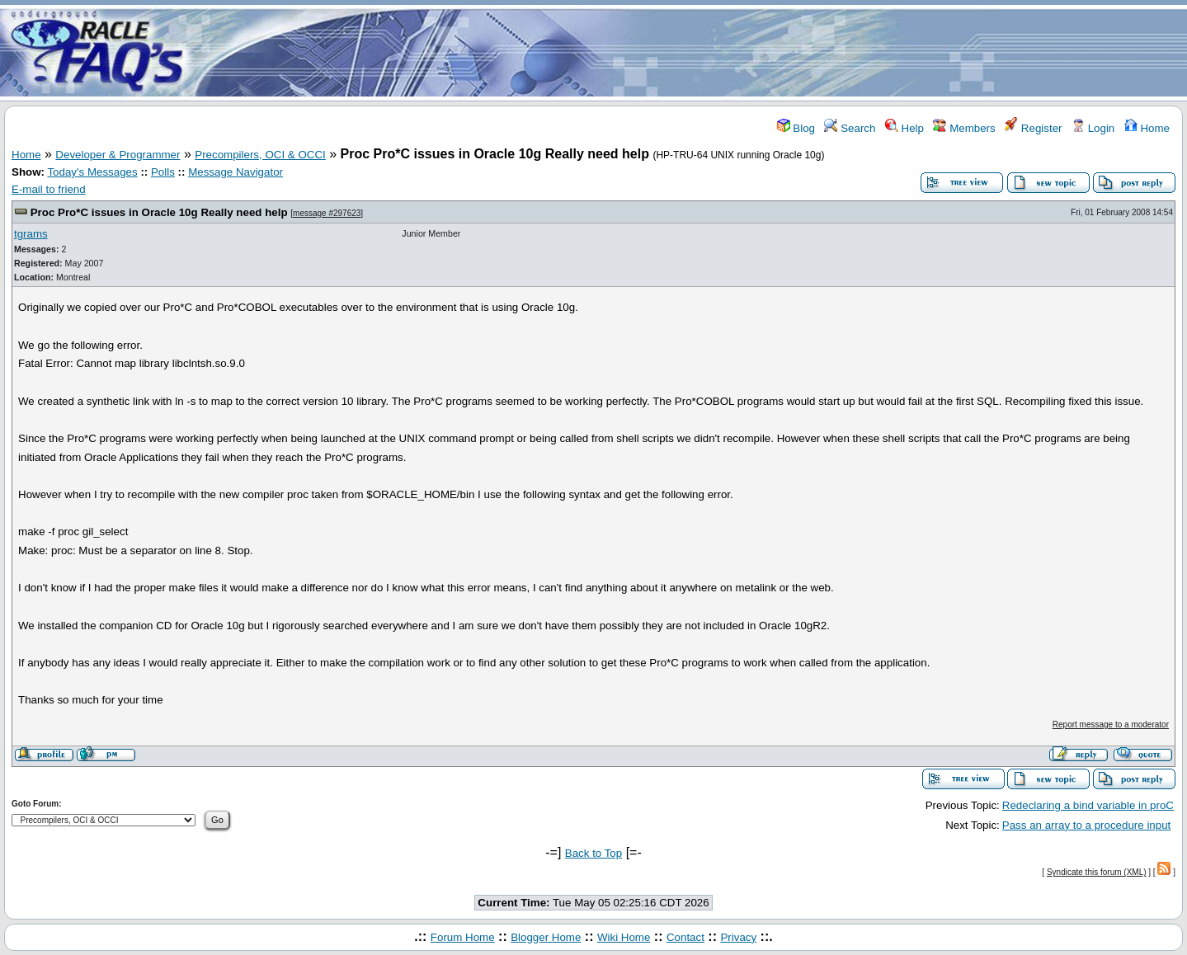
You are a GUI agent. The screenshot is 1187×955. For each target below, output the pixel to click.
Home (1147, 128)
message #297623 (326, 213)
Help (904, 128)
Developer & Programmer (117, 154)
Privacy (738, 937)
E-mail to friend (49, 189)
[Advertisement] (691, 52)
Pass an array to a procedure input (1086, 825)
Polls (163, 172)
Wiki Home (623, 937)
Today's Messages (92, 172)
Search (849, 128)
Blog (796, 128)
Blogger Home (546, 937)
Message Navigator (235, 172)
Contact (685, 937)
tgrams (31, 234)
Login (1093, 128)
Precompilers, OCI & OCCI (260, 154)
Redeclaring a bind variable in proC (1088, 805)
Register (1033, 128)
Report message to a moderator (1111, 724)
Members (964, 128)
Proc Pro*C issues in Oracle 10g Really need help (159, 212)
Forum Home (463, 937)
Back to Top (593, 853)
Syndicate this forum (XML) (1097, 872)
